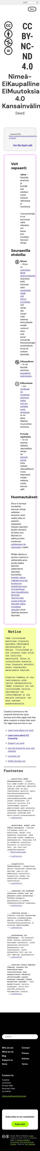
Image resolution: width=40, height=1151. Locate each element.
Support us (7, 1060)
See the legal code (22, 145)
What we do (8, 1051)
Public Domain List (16, 761)
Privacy (25, 1053)
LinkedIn (19, 1102)
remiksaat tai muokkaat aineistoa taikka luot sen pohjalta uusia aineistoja (25, 401)
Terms (25, 1064)
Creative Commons (12, 10)
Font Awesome (30, 1144)
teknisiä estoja (24, 458)
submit (35, 1037)
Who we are (7, 1047)
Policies (25, 1058)
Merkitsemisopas (18, 852)
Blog (4, 1056)
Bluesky (6, 1102)
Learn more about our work (20, 730)
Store (4, 1064)
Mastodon (13, 1102)
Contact (26, 1047)
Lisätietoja (16, 818)
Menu (32, 9)
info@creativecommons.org (14, 1096)
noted (31, 1136)
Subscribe (20, 1124)
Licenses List (14, 756)
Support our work (16, 743)
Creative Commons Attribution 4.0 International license (22, 1142)
